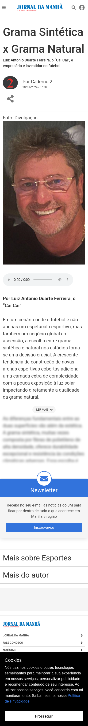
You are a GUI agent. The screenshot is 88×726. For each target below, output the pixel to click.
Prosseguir (44, 716)
